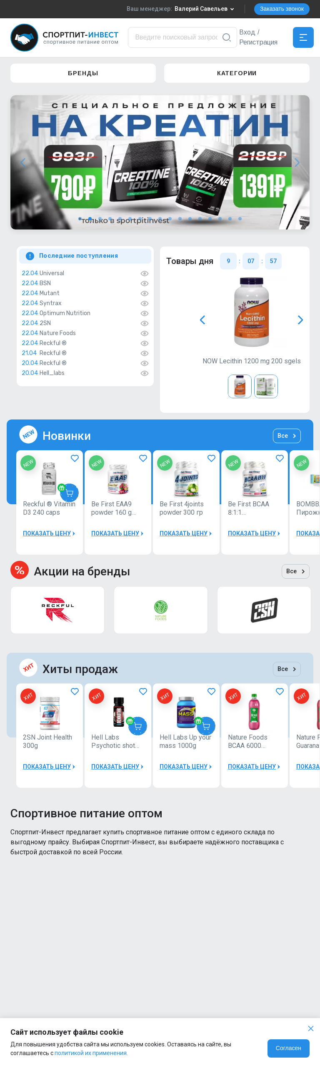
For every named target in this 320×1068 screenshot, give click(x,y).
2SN (45, 323)
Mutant (50, 293)
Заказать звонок (282, 8)
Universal (52, 273)
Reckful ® (53, 343)
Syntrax (51, 303)
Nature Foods (58, 333)
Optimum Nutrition (65, 313)
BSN (45, 283)
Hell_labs (52, 373)
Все (287, 435)
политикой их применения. (91, 1053)
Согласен (288, 1048)
